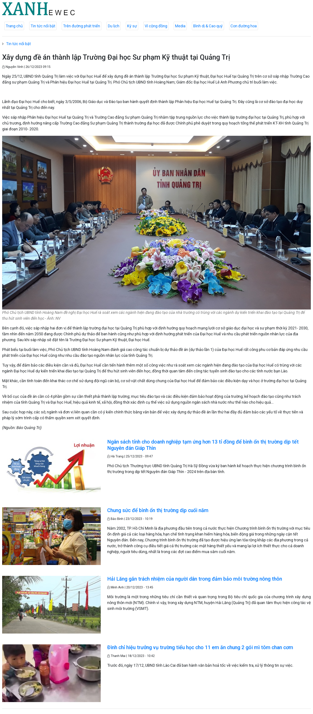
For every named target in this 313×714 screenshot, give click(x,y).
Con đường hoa (243, 26)
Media (180, 26)
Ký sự (132, 26)
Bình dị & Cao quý (208, 26)
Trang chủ (14, 26)
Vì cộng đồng (156, 26)
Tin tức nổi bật (43, 26)
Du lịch (113, 26)
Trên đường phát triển (81, 26)
